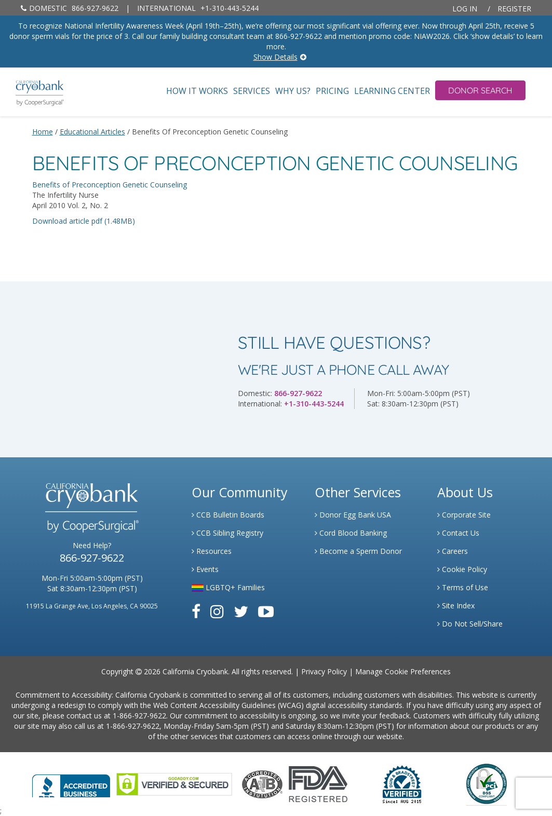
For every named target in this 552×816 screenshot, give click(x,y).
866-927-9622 (69, 8)
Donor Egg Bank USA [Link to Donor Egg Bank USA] (353, 515)
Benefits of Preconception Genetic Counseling (109, 184)
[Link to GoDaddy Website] (174, 783)
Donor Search (480, 90)
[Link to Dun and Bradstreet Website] (402, 783)
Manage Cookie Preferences (403, 671)
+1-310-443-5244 (198, 8)
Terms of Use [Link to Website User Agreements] (462, 587)
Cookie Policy (462, 569)
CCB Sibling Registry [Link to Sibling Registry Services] (227, 533)
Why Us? (293, 91)
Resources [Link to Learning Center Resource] (212, 551)
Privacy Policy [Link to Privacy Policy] (324, 671)
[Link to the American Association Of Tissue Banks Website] (262, 783)
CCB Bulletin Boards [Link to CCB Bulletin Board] (228, 515)
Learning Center (392, 91)
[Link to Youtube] (266, 611)
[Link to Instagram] (217, 611)
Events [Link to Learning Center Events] (205, 569)
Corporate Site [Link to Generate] (464, 515)
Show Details (275, 57)
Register (514, 8)
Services (251, 91)
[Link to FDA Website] (318, 783)
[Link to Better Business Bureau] (71, 782)
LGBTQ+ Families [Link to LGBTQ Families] (228, 587)
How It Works (197, 91)
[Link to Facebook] (196, 611)
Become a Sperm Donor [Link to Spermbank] (358, 551)
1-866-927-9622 (139, 715)
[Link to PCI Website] (486, 783)
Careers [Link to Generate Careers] (452, 551)
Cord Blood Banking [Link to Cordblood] (351, 533)
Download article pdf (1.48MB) (83, 221)
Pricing (332, 91)
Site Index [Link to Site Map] (456, 605)
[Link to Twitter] (241, 611)
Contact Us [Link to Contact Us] (458, 533)
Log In (464, 8)
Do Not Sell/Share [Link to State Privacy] (470, 624)
